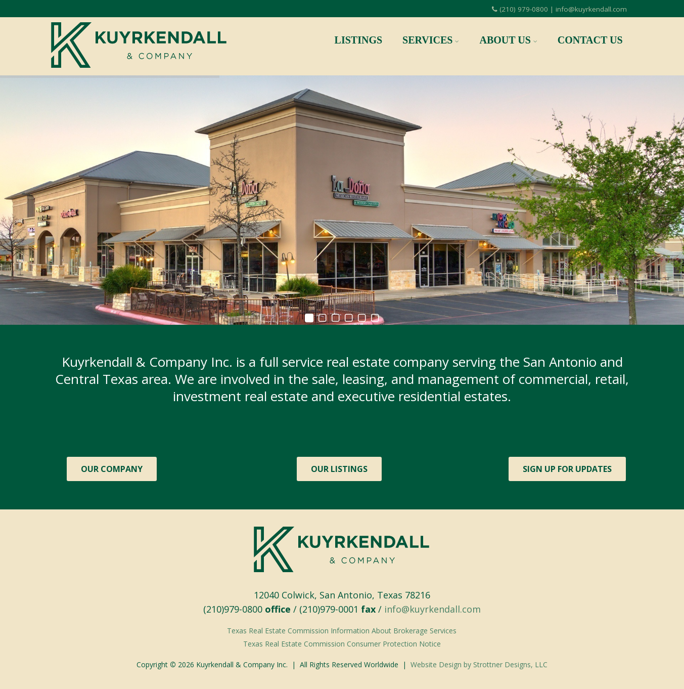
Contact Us (590, 40)
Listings (359, 40)
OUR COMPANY (112, 469)
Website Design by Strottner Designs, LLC (479, 664)
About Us (508, 40)
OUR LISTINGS (339, 469)
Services (430, 40)
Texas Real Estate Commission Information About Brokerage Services (342, 630)
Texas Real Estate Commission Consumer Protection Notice (342, 644)
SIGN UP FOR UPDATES (567, 469)
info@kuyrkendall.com (432, 609)
